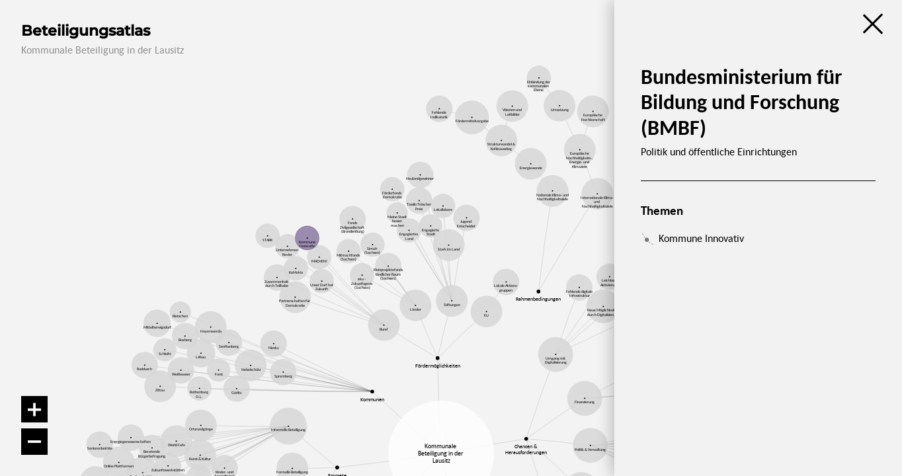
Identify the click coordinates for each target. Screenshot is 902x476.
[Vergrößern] (34, 409)
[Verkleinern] (34, 441)
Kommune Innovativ (701, 238)
